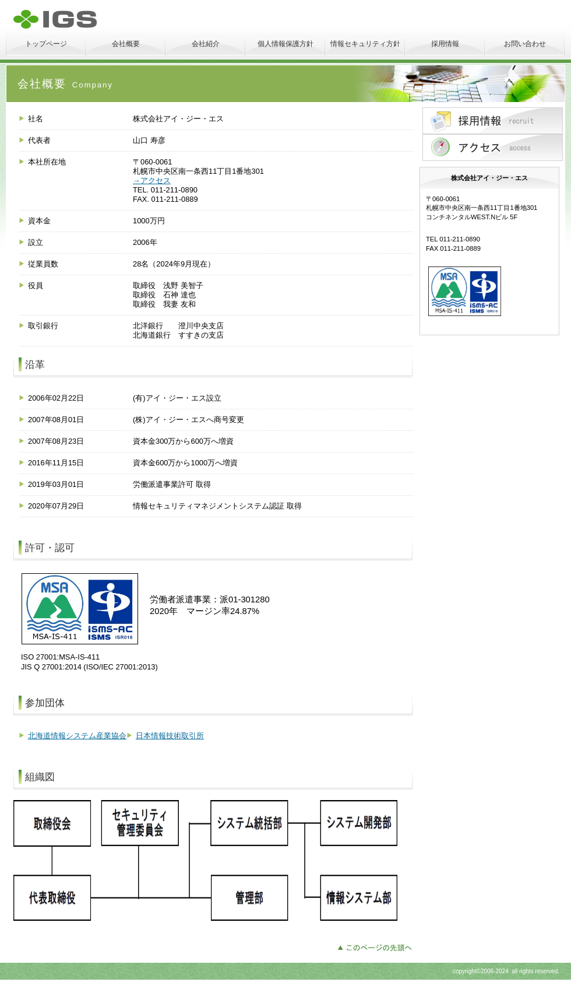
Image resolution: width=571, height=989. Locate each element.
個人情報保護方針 (285, 44)
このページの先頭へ (378, 946)
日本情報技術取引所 (170, 735)
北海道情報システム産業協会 (77, 735)
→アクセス (152, 180)
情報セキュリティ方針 (365, 44)
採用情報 (445, 44)
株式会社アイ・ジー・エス (99, 19)
